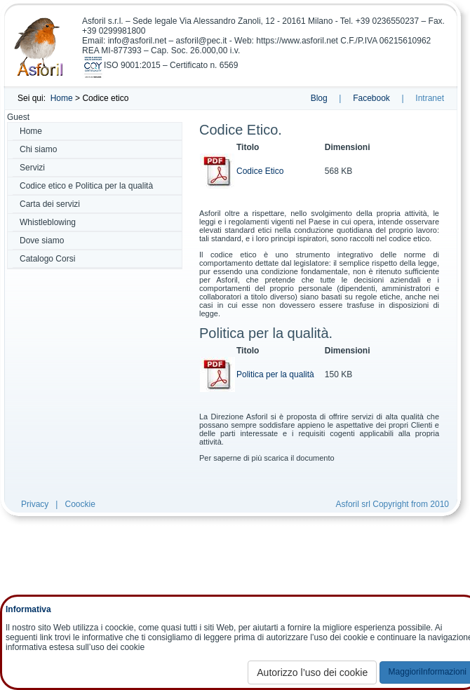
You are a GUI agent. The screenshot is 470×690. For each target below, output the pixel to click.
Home (62, 98)
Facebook (371, 98)
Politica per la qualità (275, 374)
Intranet (429, 98)
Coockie (80, 504)
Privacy (34, 504)
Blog (319, 98)
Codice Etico (259, 171)
